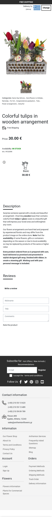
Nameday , (5, 101)
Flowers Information (11, 486)
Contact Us (7, 453)
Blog (31, 452)
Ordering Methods (36, 471)
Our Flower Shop (10, 436)
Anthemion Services (37, 436)
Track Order (34, 479)
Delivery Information (37, 483)
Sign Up (6, 471)
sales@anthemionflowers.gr (20, 422)
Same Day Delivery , (19, 98)
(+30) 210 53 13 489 (16, 407)
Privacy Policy (9, 449)
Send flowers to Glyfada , (34, 98)
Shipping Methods (36, 475)
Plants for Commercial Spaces (12, 492)
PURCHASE (26, 188)
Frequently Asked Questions (36, 442)
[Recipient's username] (22, 370)
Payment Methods (37, 466)
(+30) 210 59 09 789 (16, 411)
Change (46, 8)
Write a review (11, 288)
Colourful (21, 104)
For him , (13, 101)
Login (5, 466)
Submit (7, 332)
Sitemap (32, 448)
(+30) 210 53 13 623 (16, 403)
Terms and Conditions (12, 445)
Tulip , (38, 101)
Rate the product (10, 325)
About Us (7, 440)
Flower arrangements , (9, 104)
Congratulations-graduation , (26, 101)
